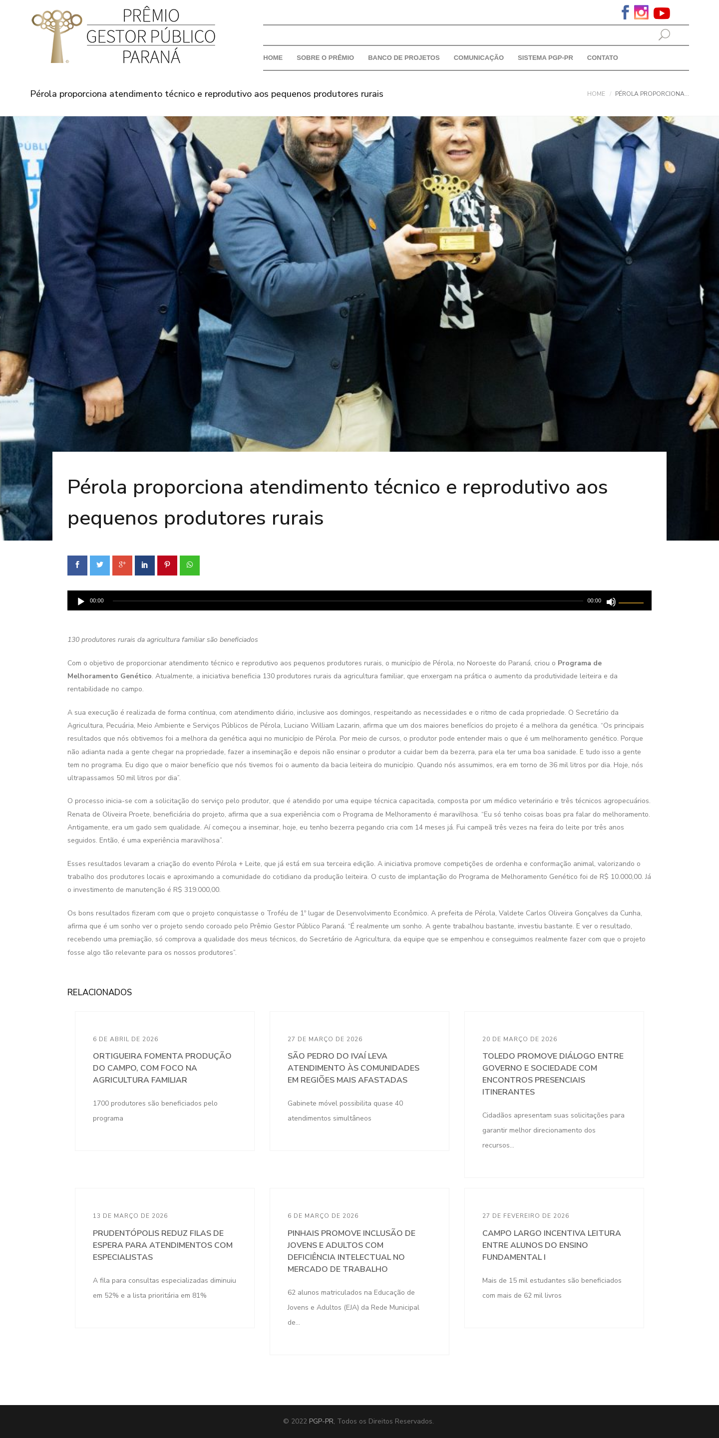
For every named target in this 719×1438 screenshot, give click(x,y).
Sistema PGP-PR (545, 57)
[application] (359, 600)
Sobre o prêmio (325, 57)
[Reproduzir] (81, 602)
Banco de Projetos (404, 57)
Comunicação (479, 57)
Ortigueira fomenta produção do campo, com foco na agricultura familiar (162, 1068)
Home (273, 57)
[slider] (348, 600)
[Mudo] (611, 602)
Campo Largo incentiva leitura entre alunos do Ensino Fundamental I (551, 1245)
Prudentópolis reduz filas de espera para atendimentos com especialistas (163, 1245)
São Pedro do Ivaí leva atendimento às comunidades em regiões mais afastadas (353, 1068)
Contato (602, 57)
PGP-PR (321, 1421)
